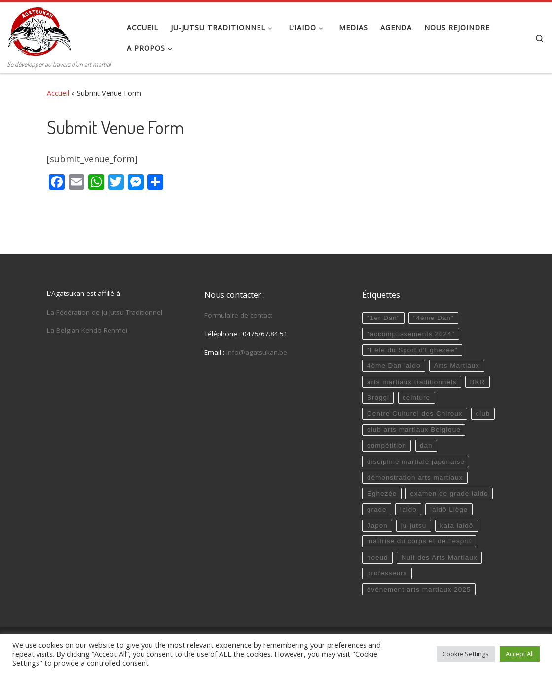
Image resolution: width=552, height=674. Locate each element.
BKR (477, 382)
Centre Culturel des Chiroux (415, 413)
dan (426, 445)
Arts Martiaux (457, 365)
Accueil (58, 93)
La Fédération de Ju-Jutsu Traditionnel (104, 312)
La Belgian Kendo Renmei (87, 330)
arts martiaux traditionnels (412, 382)
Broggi (378, 397)
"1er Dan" (383, 317)
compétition (386, 445)
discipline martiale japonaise (416, 461)
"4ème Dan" (433, 317)
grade (377, 509)
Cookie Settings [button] (465, 653)
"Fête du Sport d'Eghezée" (412, 350)
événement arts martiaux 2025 (419, 589)
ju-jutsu (414, 525)
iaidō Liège (449, 509)
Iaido (408, 509)
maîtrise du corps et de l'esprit (419, 541)
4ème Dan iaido (394, 365)
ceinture (416, 397)
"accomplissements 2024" (410, 334)
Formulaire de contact (238, 315)
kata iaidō (456, 525)
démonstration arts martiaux (415, 477)
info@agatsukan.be (256, 352)
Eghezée (382, 493)
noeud (377, 557)
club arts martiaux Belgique (414, 429)
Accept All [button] (520, 653)
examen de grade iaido (449, 493)
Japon (377, 525)
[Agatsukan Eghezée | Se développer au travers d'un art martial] (39, 29)
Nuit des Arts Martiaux (440, 557)
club (483, 413)
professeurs (387, 573)
